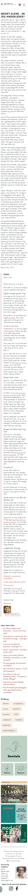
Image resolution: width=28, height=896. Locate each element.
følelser (11, 331)
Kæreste (6, 714)
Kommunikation (9, 730)
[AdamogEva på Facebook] (17, 890)
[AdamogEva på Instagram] (11, 890)
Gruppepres (18, 703)
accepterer (8, 421)
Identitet (16, 709)
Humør (5, 709)
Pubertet (6, 725)
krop (8, 358)
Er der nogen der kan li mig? (15, 582)
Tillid (16, 714)
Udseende (7, 720)
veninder (11, 318)
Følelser (6, 703)
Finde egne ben (11, 326)
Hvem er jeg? (9, 585)
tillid (9, 531)
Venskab (19, 720)
